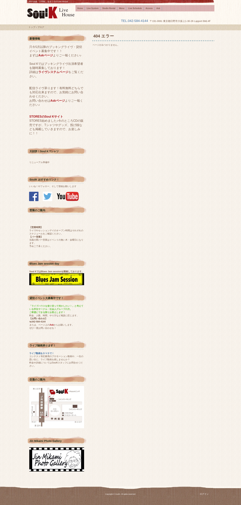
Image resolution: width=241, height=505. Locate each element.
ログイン (204, 494)
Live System (93, 8)
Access (149, 8)
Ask (158, 8)
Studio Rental (108, 8)
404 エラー (103, 36)
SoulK (51, 13)
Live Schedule (135, 8)
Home (80, 8)
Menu (121, 8)
